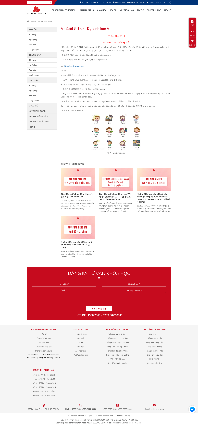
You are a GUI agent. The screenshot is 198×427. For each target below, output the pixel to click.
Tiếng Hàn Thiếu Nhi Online (117, 351)
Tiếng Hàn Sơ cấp (154, 338)
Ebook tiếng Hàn (38, 116)
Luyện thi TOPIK (37, 111)
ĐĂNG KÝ (192, 43)
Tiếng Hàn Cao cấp (154, 347)
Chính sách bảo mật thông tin (80, 416)
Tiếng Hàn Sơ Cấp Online (117, 338)
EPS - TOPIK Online (117, 359)
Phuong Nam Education (64, 10)
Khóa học (101, 10)
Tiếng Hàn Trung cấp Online (117, 342)
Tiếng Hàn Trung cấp (154, 342)
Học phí (113, 10)
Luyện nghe (34, 50)
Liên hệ (167, 10)
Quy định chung (123, 416)
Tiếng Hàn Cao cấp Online (117, 347)
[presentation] (99, 300)
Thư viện (33, 21)
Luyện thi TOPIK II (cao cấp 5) (44, 391)
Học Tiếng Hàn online (117, 329)
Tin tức (140, 10)
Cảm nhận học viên (43, 338)
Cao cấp (33, 80)
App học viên (80, 351)
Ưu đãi (80, 342)
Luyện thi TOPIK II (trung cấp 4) (43, 387)
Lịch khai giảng (86, 10)
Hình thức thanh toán (104, 416)
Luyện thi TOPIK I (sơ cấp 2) (43, 379)
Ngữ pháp (48, 21)
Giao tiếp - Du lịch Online (117, 363)
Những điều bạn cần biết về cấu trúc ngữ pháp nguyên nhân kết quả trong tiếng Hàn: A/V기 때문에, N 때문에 (153, 198)
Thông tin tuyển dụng (43, 351)
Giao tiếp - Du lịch (154, 363)
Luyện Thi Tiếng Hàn (43, 370)
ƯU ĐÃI (192, 33)
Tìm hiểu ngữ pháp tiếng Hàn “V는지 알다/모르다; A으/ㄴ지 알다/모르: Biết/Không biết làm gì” (115, 197)
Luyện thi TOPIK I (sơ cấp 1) (43, 375)
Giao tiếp (34, 105)
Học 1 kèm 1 (154, 334)
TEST (192, 23)
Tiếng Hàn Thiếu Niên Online (117, 355)
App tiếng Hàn (127, 10)
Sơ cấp (40, 21)
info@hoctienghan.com (157, 2)
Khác (32, 127)
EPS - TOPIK (154, 359)
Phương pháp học (39, 121)
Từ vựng (32, 35)
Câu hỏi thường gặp (44, 347)
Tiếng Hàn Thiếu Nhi (154, 351)
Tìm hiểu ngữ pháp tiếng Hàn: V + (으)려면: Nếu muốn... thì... (77, 195)
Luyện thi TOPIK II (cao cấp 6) (44, 396)
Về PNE (44, 334)
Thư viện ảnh (43, 342)
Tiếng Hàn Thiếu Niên (154, 355)
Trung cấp (35, 55)
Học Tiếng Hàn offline (154, 329)
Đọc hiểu (32, 45)
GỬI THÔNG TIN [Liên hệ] (99, 309)
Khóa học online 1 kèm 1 (117, 334)
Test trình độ (154, 10)
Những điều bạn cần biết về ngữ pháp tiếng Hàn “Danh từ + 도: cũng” (76, 245)
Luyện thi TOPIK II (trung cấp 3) (43, 383)
